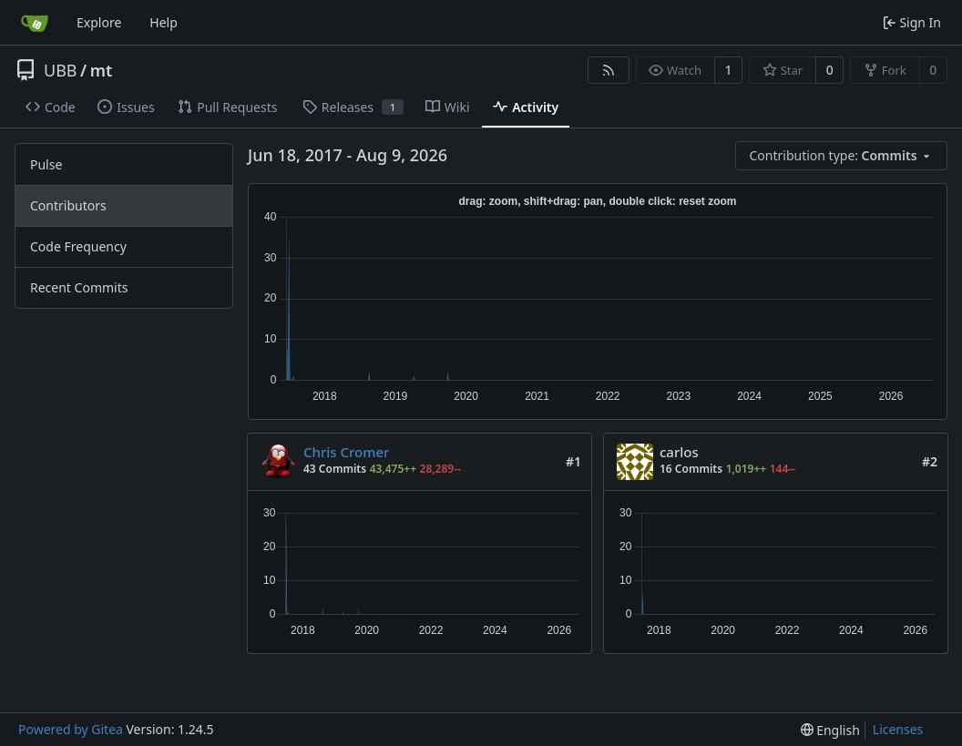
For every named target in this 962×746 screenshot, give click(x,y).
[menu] (841, 155)
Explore (99, 22)
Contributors (68, 205)
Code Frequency (78, 246)
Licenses (898, 729)
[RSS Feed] (608, 70)
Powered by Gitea (70, 729)
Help (163, 22)
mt (101, 70)
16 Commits (691, 468)
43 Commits (334, 468)
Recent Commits (79, 287)
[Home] (34, 22)
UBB (60, 70)
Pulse (46, 164)
